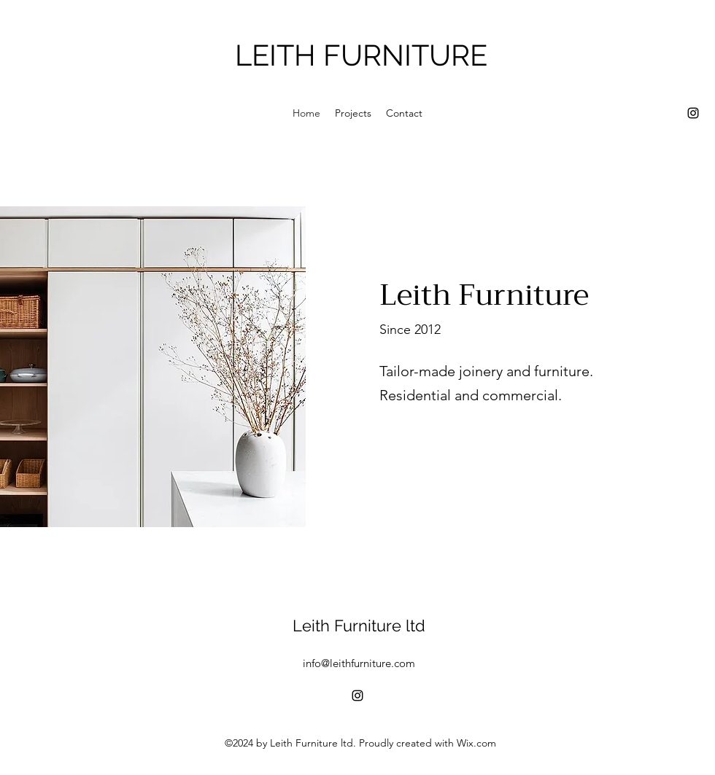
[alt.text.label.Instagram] (693, 113)
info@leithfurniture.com (359, 663)
